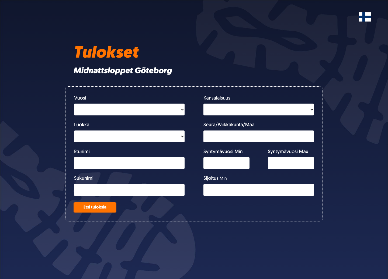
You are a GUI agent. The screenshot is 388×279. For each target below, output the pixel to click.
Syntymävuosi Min (223, 151)
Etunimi (82, 151)
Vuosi (80, 98)
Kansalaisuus (216, 98)
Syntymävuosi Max (288, 151)
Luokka (81, 125)
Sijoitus (211, 178)
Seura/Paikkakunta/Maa (228, 125)
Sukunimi (83, 178)
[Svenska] (365, 17)
